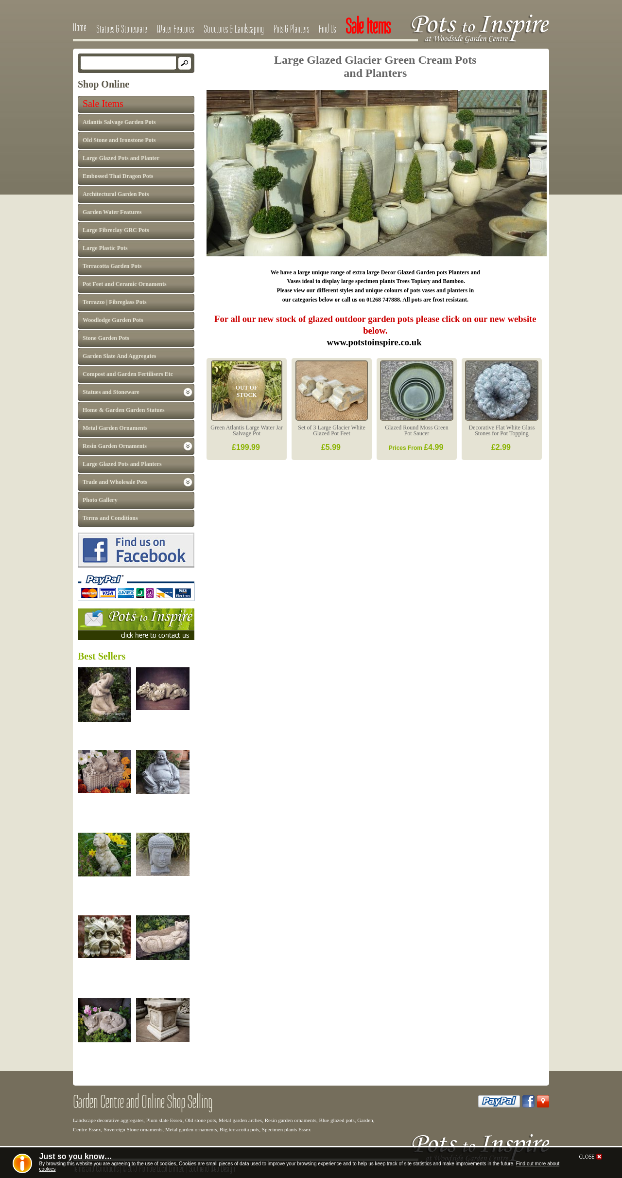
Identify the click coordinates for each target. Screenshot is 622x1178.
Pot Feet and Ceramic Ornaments (125, 284)
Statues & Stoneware (121, 28)
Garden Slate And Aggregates (119, 356)
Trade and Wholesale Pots (115, 482)
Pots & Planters (291, 28)
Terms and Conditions (110, 518)
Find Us (327, 28)
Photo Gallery (100, 500)
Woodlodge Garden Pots (113, 320)
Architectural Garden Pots (116, 194)
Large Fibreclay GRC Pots (116, 230)
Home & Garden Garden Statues (124, 410)
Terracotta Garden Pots (112, 266)
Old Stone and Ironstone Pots (119, 140)
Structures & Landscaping (234, 28)
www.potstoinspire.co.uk (375, 342)
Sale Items (103, 103)
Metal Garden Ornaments (115, 428)
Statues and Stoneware (111, 392)
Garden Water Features (112, 212)
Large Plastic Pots (105, 248)
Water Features (175, 28)
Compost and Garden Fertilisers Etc (128, 374)
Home (79, 27)
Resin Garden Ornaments (115, 446)
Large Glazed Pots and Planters (122, 464)
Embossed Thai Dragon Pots (118, 176)
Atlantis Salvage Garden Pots (119, 122)
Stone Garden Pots (106, 338)
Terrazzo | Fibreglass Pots (115, 302)
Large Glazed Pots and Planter (121, 158)
